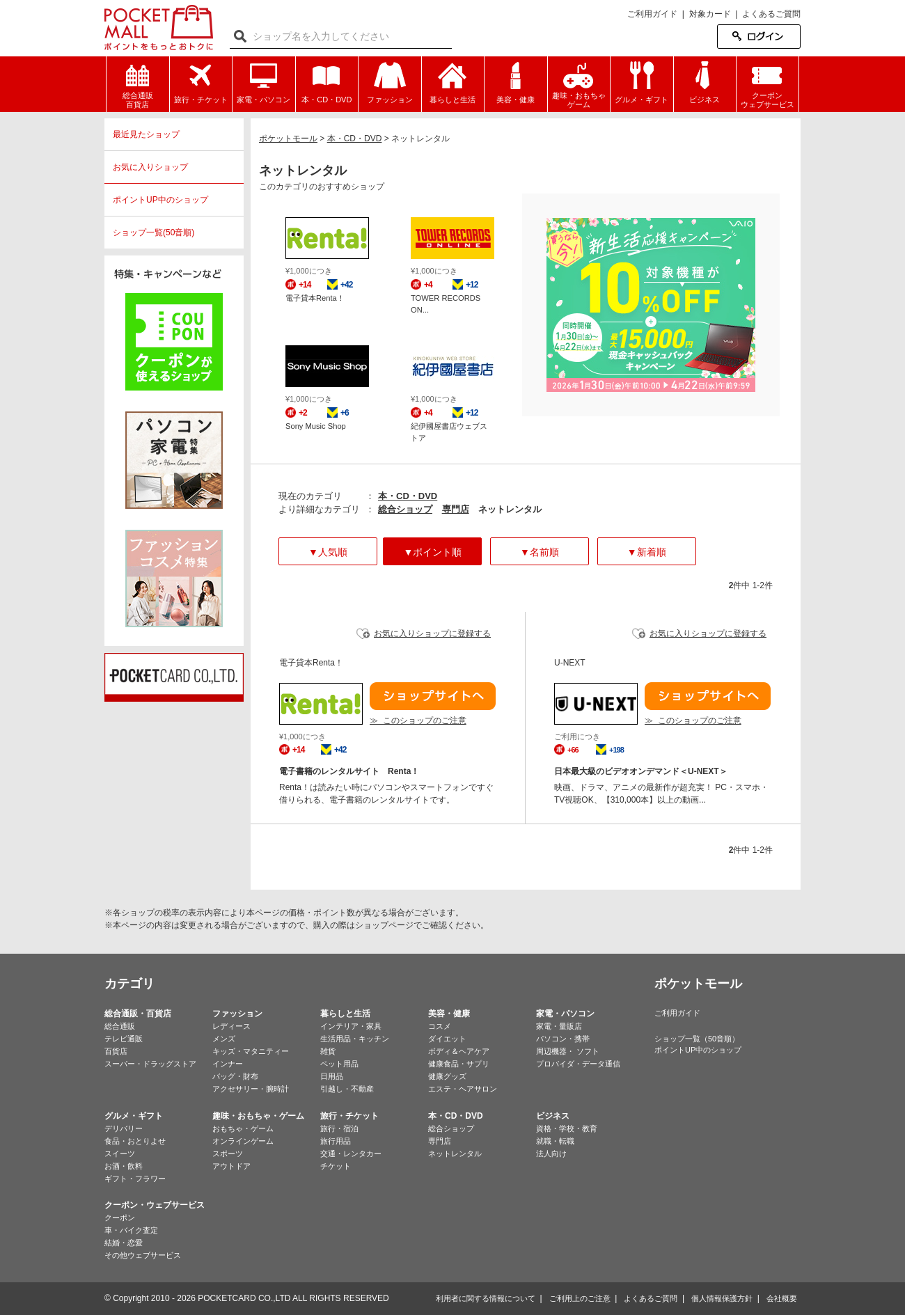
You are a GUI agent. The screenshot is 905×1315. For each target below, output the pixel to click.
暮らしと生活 (345, 1013)
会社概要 (781, 1298)
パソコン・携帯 (563, 1038)
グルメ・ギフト (133, 1116)
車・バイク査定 (131, 1230)
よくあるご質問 (771, 14)
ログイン (759, 36)
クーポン (119, 1217)
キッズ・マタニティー (250, 1051)
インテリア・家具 (350, 1026)
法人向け (551, 1153)
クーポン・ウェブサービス (154, 1205)
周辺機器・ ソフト (567, 1051)
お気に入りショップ (150, 167)
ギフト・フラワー (135, 1178)
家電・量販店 (559, 1026)
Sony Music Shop (315, 426)
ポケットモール (158, 27)
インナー (227, 1064)
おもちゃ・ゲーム (243, 1128)
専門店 (455, 509)
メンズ (223, 1038)
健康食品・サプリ (458, 1064)
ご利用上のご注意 (580, 1298)
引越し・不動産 (347, 1089)
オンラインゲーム (243, 1141)
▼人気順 (327, 552)
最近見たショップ (146, 134)
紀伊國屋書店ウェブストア (449, 432)
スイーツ (119, 1153)
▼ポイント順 (432, 552)
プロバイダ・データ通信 (578, 1064)
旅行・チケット (349, 1116)
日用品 (331, 1076)
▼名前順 (539, 552)
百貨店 (115, 1051)
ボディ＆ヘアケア (458, 1051)
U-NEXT (569, 663)
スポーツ (227, 1153)
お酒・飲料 (123, 1166)
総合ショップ (405, 509)
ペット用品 (339, 1064)
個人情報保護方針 (722, 1298)
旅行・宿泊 (339, 1128)
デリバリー (123, 1128)
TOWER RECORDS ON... (445, 304)
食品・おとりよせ (135, 1141)
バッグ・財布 (235, 1076)
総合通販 (119, 1026)
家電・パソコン (565, 1013)
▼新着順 (646, 552)
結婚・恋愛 (123, 1242)
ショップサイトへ (433, 696)
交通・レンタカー (350, 1153)
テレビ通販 (123, 1038)
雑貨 (328, 1051)
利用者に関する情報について (485, 1298)
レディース (231, 1026)
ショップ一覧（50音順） (696, 1038)
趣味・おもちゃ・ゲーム (258, 1116)
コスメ (439, 1026)
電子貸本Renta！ (315, 298)
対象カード (710, 14)
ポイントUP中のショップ (160, 200)
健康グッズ (447, 1076)
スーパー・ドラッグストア (150, 1064)
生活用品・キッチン (354, 1038)
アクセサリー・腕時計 (250, 1089)
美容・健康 (449, 1013)
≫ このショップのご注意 (418, 720)
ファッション (237, 1013)
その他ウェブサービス (142, 1255)
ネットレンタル (455, 1153)
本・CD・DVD (407, 496)
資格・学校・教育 (566, 1128)
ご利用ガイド (652, 14)
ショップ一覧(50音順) (153, 232)
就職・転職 (555, 1141)
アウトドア (231, 1166)
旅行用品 (335, 1141)
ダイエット (447, 1038)
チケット (335, 1166)
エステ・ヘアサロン (462, 1089)
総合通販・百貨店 (137, 1013)
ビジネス (552, 1116)
